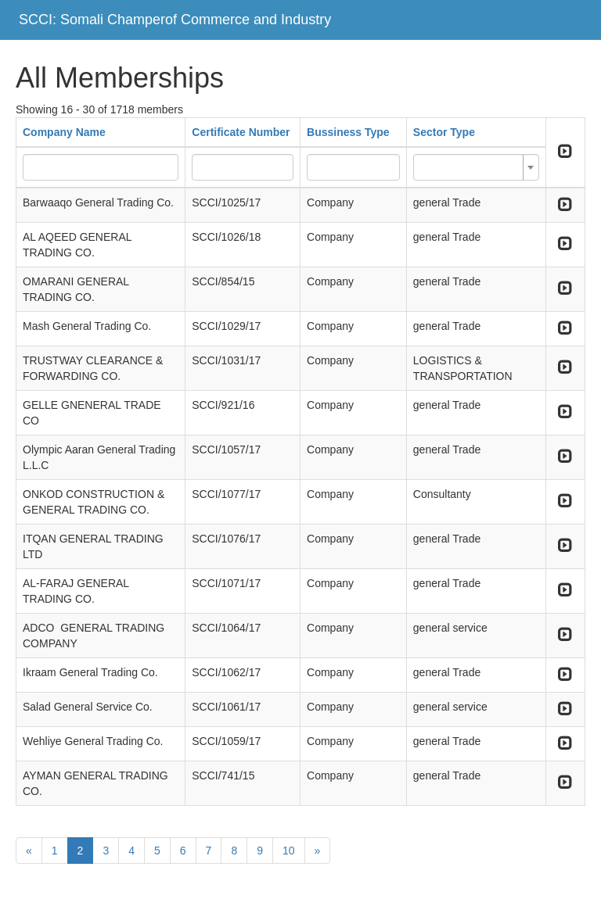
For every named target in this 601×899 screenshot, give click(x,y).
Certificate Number (241, 132)
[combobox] (476, 167)
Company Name (64, 132)
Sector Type (444, 132)
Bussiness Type (348, 132)
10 (289, 850)
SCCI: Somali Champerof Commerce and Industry (175, 19)
